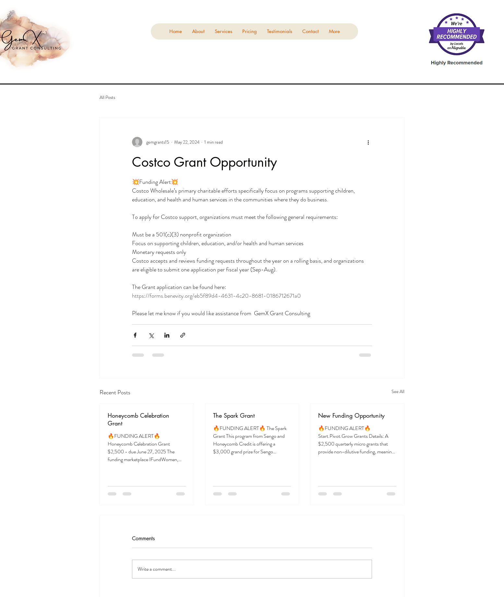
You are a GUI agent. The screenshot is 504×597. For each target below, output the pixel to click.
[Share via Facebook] (135, 335)
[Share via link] (183, 335)
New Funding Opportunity (351, 415)
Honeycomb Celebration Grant (138, 419)
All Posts (107, 97)
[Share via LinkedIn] (167, 335)
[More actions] (368, 142)
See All (397, 391)
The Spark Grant (234, 415)
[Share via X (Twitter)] (151, 335)
